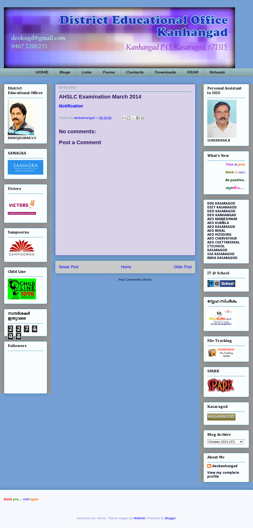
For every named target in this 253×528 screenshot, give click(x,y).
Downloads (165, 72)
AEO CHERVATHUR (222, 238)
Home (126, 267)
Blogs (65, 72)
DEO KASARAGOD (221, 211)
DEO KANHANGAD (221, 215)
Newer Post (69, 267)
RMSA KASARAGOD (222, 258)
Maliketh (139, 518)
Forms (109, 72)
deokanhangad (224, 466)
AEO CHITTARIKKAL (223, 242)
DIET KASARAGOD (222, 207)
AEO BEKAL (216, 231)
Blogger (170, 518)
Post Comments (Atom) (134, 279)
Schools (217, 72)
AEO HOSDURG (219, 234)
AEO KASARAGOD (221, 227)
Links (86, 72)
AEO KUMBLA (218, 223)
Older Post (183, 267)
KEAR (192, 72)
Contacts (135, 72)
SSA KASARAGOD (221, 254)
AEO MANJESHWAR (222, 219)
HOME (42, 72)
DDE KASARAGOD (221, 203)
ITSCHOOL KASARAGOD (217, 248)
